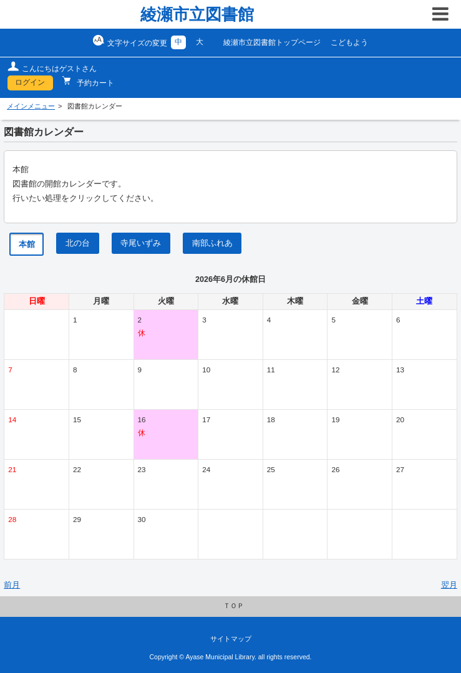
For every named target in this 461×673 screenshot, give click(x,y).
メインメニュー (31, 106)
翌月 (449, 585)
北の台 (78, 243)
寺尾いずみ (140, 243)
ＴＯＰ (233, 605)
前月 (12, 585)
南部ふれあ (212, 243)
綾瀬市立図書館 (197, 14)
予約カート (94, 83)
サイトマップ (230, 638)
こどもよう (349, 42)
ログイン (30, 82)
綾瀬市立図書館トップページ (272, 42)
